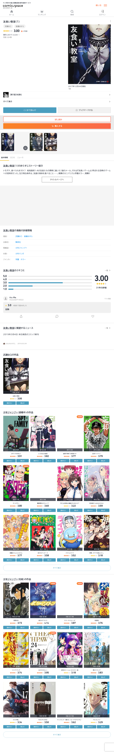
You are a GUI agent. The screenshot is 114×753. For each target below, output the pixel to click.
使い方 (98, 5)
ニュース (20, 157)
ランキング (42, 12)
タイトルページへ (57, 179)
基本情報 (4, 157)
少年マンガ (19, 254)
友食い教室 (8, 166)
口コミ (12, 157)
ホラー (23, 259)
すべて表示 (57, 568)
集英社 (18, 242)
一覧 (106, 270)
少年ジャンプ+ (21, 248)
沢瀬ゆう (8, 26)
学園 (17, 259)
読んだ (23, 403)
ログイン (102, 12)
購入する (57, 126)
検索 (72, 12)
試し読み (57, 120)
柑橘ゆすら (20, 26)
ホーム (11, 12)
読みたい (9, 403)
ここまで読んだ (30, 110)
